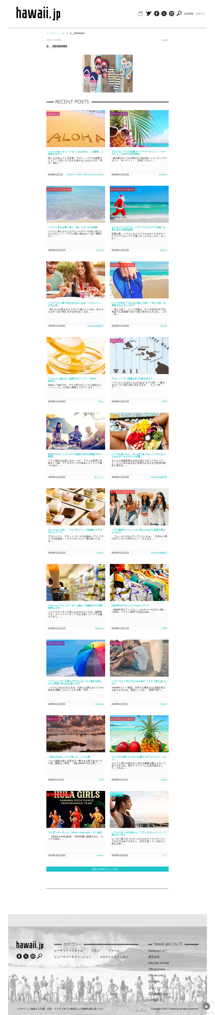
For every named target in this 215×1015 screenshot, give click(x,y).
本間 (164, 401)
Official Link (155, 975)
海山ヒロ (98, 477)
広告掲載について (159, 994)
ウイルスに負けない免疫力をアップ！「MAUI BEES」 (72, 379)
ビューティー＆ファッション (72, 957)
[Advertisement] (107, 899)
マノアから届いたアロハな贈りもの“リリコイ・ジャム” (139, 757)
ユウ (164, 855)
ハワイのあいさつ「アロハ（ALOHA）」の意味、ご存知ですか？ (75, 152)
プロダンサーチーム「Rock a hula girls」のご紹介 (75, 832)
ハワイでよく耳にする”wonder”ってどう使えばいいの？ (139, 682)
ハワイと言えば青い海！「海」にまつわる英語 (72, 227)
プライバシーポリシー (162, 987)
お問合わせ (155, 1000)
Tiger (100, 401)
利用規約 (154, 981)
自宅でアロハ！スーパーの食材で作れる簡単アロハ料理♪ (75, 455)
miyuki (100, 552)
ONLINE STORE (158, 963)
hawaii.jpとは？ (158, 950)
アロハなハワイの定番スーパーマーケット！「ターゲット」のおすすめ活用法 (139, 152)
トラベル (114, 950)
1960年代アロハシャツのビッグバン (131, 605)
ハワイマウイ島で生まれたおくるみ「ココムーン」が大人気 (75, 304)
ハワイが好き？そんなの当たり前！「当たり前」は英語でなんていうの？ (139, 304)
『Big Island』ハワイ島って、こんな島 (69, 756)
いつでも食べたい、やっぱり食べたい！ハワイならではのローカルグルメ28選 (139, 455)
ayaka (164, 779)
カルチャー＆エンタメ (114, 957)
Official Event (156, 969)
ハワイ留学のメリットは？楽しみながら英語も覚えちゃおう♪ (139, 531)
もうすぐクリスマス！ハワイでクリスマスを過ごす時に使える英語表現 (139, 228)
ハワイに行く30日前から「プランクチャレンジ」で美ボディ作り (139, 833)
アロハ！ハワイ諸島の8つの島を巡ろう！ (133, 378)
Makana (163, 174)
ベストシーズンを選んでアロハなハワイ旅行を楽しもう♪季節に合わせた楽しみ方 (75, 682)
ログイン (200, 13)
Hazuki (99, 250)
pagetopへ (206, 1006)
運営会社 (154, 957)
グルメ (95, 950)
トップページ (53, 33)
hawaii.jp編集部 (95, 325)
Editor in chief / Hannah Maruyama (85, 174)
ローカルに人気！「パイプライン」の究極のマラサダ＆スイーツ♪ (75, 531)
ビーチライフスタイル (68, 950)
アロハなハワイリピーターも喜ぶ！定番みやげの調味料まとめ (75, 606)
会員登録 (189, 13)
